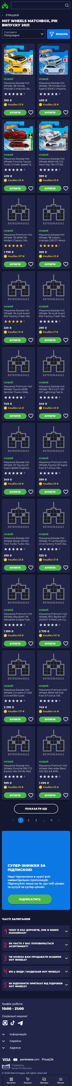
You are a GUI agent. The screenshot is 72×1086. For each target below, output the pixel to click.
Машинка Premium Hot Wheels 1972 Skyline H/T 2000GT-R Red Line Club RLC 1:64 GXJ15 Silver (53, 616)
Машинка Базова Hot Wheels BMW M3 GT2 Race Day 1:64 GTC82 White (52, 161)
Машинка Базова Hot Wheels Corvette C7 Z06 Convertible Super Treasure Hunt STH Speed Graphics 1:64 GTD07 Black (18, 692)
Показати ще (36, 808)
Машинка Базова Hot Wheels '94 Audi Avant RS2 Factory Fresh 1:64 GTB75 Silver (52, 313)
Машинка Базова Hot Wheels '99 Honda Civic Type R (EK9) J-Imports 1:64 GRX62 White (52, 86)
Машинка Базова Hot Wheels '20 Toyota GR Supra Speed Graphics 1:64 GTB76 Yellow (16, 465)
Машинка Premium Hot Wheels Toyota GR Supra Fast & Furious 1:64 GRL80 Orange (53, 465)
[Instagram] (6, 1024)
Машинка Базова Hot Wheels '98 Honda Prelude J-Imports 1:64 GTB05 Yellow (17, 86)
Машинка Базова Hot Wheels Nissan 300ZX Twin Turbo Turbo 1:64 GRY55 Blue (16, 541)
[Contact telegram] (21, 1024)
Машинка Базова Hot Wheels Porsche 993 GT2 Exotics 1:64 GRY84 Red (18, 768)
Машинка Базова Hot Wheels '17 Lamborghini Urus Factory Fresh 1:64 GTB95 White (52, 541)
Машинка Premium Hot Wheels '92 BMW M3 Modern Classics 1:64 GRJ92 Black (18, 237)
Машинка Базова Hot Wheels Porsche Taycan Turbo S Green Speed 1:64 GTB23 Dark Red (18, 161)
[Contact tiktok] (13, 1024)
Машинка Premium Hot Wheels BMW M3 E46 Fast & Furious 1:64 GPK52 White (53, 692)
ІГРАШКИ (12, 15)
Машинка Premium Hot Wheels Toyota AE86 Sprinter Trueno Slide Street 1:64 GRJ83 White (18, 389)
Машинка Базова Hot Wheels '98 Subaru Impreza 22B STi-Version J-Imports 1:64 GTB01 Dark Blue (53, 237)
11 (51, 820)
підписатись (30, 899)
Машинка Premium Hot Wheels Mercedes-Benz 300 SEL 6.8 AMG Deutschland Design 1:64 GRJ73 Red (53, 768)
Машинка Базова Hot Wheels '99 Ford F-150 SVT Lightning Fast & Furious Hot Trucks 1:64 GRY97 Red (52, 389)
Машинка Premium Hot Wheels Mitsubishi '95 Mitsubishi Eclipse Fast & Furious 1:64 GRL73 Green (18, 616)
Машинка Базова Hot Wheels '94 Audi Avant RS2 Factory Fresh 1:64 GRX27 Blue (17, 313)
